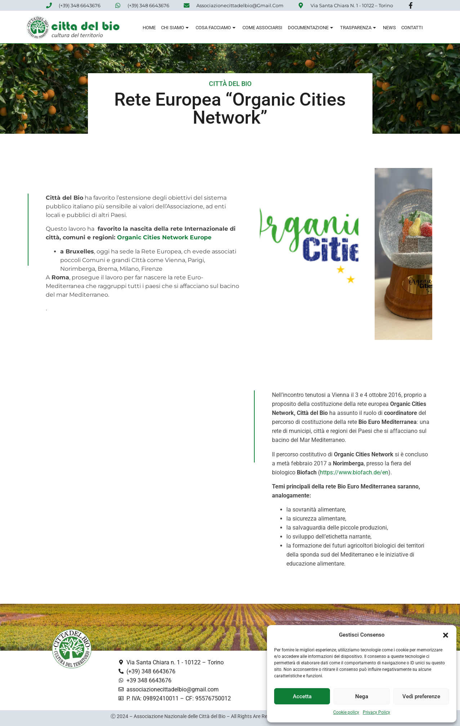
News (389, 28)
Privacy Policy (376, 712)
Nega (361, 696)
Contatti (412, 28)
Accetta (302, 696)
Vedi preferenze (421, 696)
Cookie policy (346, 712)
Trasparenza (359, 29)
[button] (445, 635)
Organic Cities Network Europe (164, 237)
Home (149, 28)
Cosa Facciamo (216, 29)
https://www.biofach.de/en (354, 472)
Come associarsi (262, 28)
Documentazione (311, 29)
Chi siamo (175, 29)
